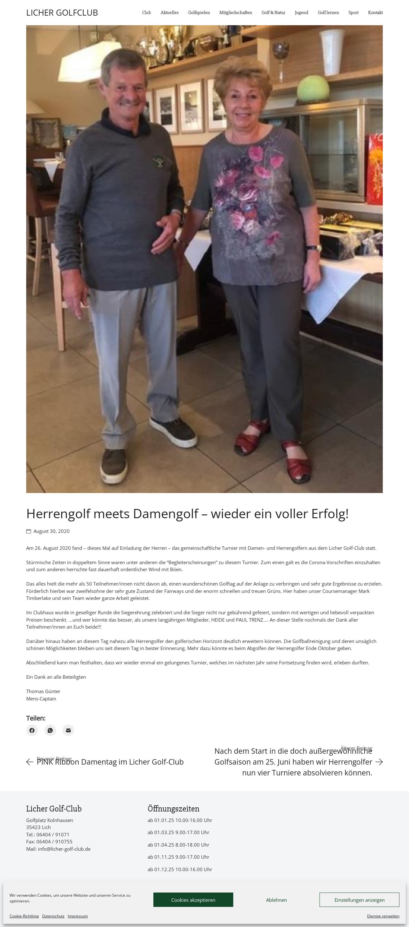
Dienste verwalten (383, 916)
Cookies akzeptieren (193, 900)
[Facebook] (32, 730)
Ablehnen (276, 900)
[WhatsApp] (50, 730)
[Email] (68, 730)
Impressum (78, 916)
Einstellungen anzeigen (360, 900)
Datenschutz (53, 916)
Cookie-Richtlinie (24, 916)
